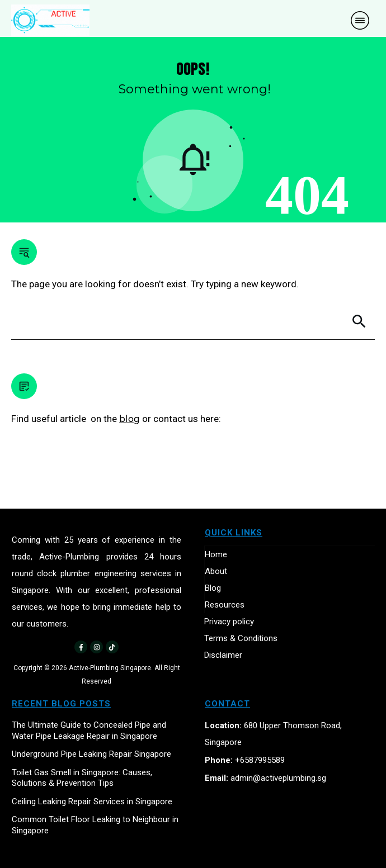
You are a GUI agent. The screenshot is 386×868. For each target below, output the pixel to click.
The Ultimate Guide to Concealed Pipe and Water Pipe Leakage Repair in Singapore (89, 730)
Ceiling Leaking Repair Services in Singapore (92, 801)
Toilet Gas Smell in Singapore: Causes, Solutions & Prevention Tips (82, 778)
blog (129, 418)
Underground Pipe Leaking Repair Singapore (91, 754)
